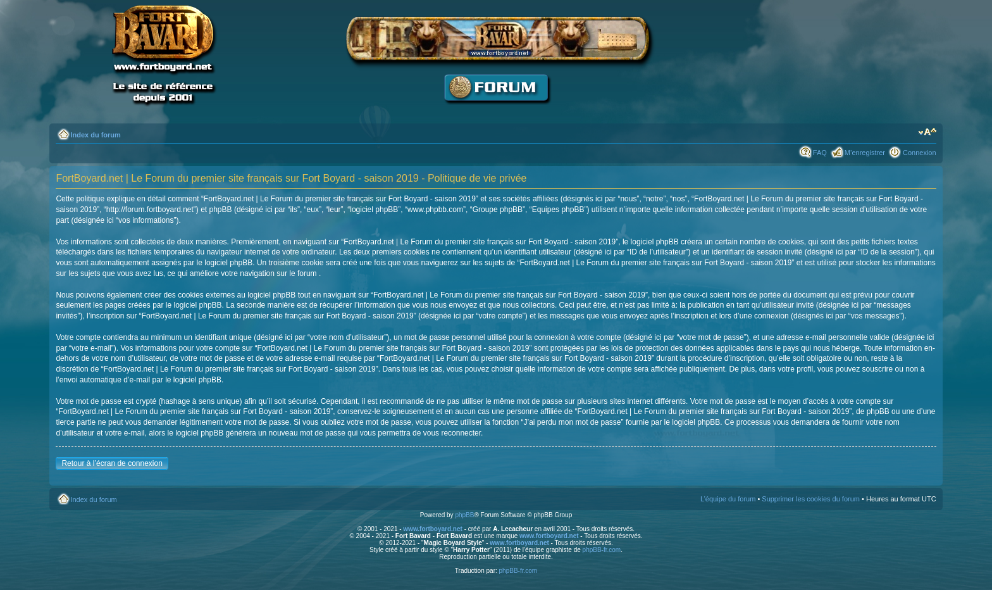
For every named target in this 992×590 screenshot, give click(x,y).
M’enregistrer (865, 152)
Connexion (919, 152)
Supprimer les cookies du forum (811, 499)
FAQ (820, 152)
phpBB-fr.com (602, 549)
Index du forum (95, 135)
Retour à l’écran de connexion (111, 463)
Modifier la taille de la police (927, 132)
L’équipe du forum (727, 499)
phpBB (464, 515)
